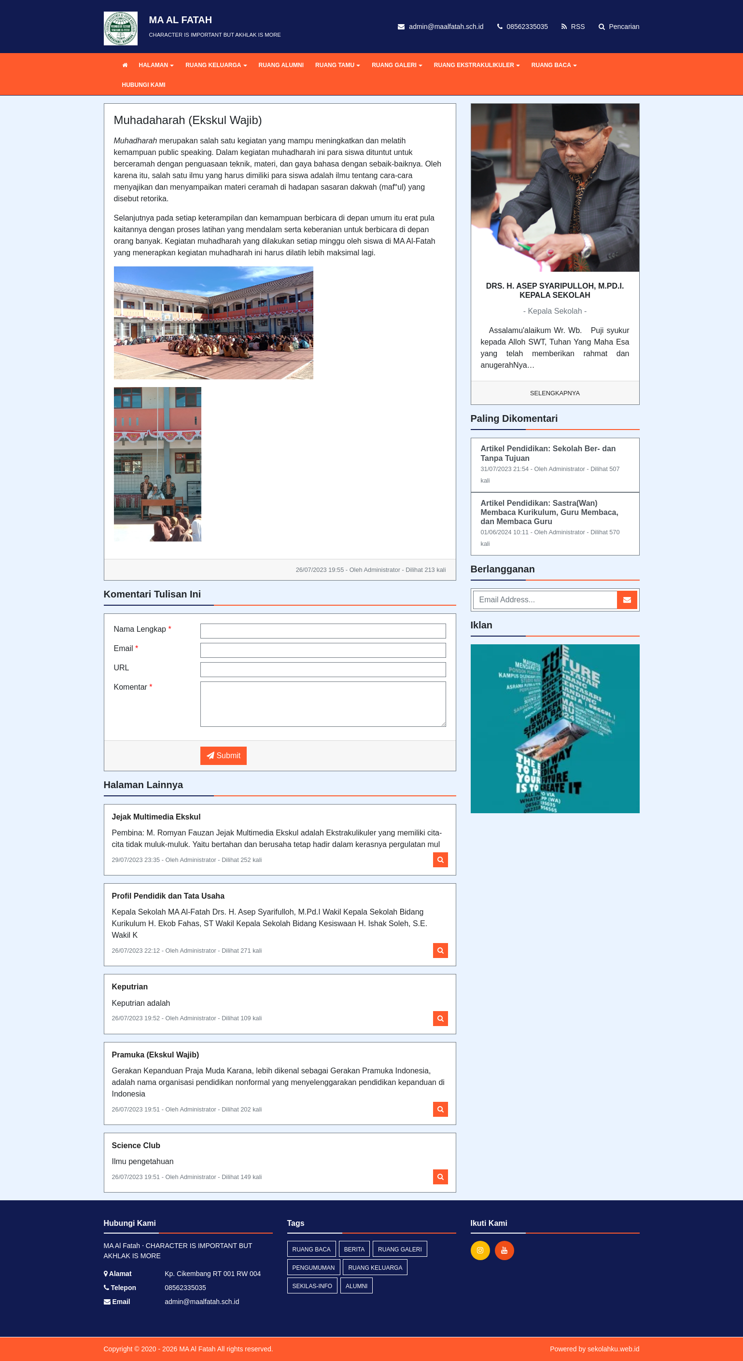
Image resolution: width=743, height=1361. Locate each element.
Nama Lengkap (142, 629)
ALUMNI (356, 1286)
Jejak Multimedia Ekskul (156, 817)
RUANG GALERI (397, 65)
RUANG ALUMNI (281, 65)
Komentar (133, 687)
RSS (573, 26)
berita (354, 1249)
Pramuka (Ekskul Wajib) (155, 1055)
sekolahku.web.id (613, 1349)
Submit (223, 755)
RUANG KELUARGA (216, 65)
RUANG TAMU (337, 65)
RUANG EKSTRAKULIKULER (477, 65)
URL (121, 668)
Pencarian (619, 26)
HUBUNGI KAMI (144, 85)
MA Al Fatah (196, 1349)
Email (126, 648)
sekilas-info (313, 1286)
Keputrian (130, 987)
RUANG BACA (554, 65)
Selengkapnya (555, 393)
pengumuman (314, 1267)
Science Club (136, 1145)
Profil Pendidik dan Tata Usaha (168, 896)
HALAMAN (156, 65)
